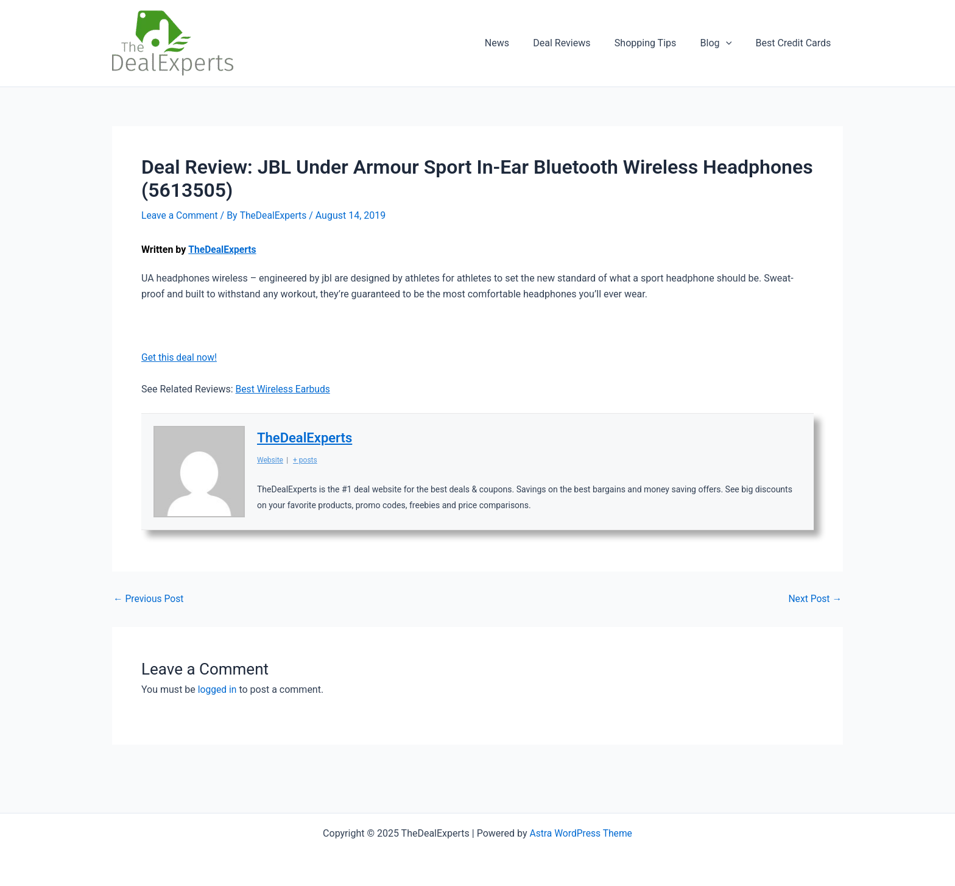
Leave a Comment (180, 215)
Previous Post (149, 599)
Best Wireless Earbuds (284, 389)
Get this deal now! (180, 357)
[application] (733, 43)
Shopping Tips (656, 43)
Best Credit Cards (795, 43)
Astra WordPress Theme (580, 832)
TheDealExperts (223, 249)
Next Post (814, 599)
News (517, 43)
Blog (723, 43)
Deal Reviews (577, 43)
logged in (218, 689)
